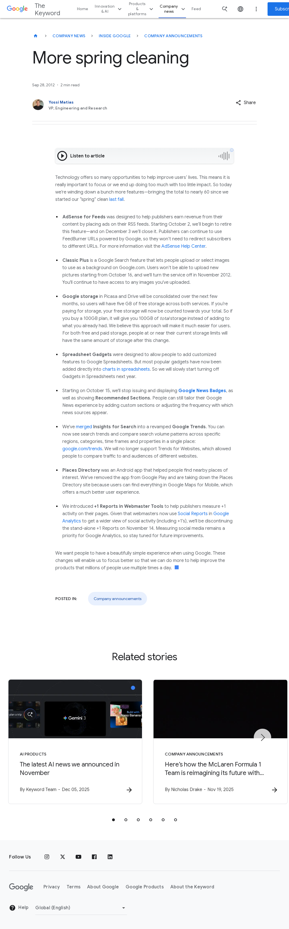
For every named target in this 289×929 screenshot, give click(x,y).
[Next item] (262, 737)
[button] (246, 102)
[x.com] (62, 857)
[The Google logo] (21, 887)
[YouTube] (78, 857)
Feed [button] (196, 8)
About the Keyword (192, 887)
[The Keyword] (35, 36)
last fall (116, 199)
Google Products (145, 887)
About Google (103, 887)
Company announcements (117, 598)
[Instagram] (47, 857)
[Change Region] (81, 908)
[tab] (113, 820)
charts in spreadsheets (126, 369)
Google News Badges (202, 391)
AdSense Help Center (183, 246)
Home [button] (82, 8)
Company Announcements (173, 35)
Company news (173, 9)
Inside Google (115, 35)
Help (19, 908)
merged (84, 427)
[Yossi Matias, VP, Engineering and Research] (121, 105)
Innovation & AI (109, 9)
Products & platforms (141, 8)
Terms (73, 887)
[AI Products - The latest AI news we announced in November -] (71, 742)
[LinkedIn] (110, 857)
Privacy (51, 887)
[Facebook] (94, 857)
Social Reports (193, 514)
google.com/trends (82, 449)
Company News (68, 35)
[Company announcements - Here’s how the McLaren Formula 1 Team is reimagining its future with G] (218, 742)
